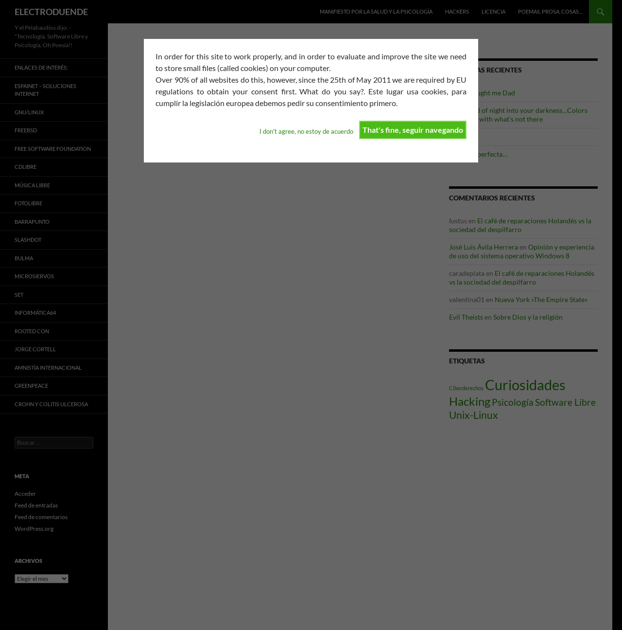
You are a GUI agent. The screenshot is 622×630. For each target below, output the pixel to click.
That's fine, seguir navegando (413, 129)
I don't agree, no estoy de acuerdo (306, 131)
